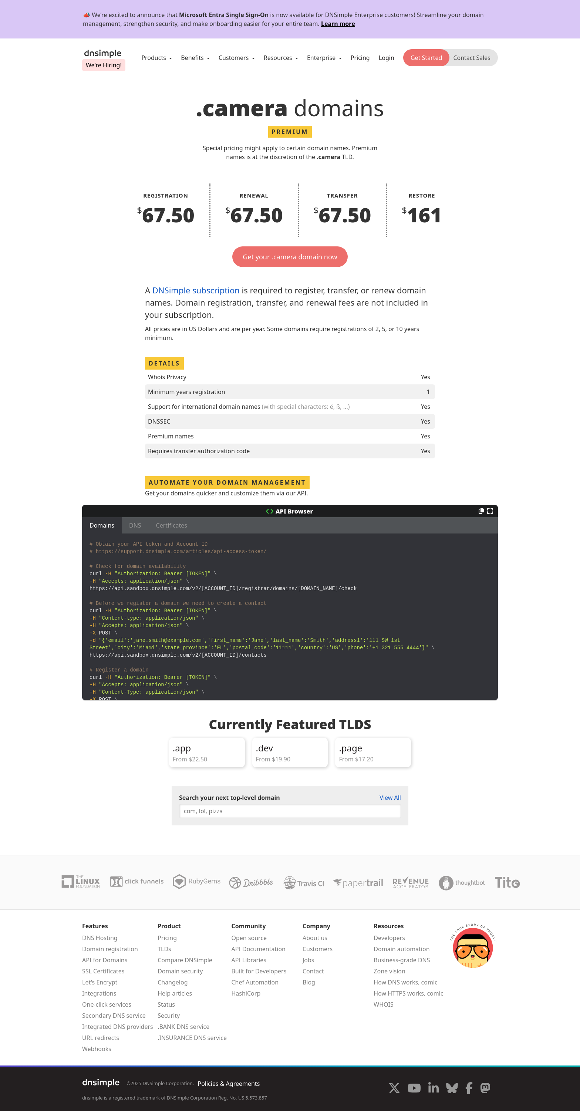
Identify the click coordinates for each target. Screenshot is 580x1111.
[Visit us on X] (394, 1089)
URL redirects (100, 1038)
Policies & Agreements (229, 1084)
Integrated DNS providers (117, 1027)
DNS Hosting (100, 938)
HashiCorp (245, 993)
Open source (249, 938)
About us (315, 938)
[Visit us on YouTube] (414, 1089)
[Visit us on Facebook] (469, 1089)
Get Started (426, 58)
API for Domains (104, 960)
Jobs (308, 960)
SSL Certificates (103, 971)
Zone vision (389, 971)
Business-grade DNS (402, 960)
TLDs (164, 949)
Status (166, 1004)
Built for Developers (258, 971)
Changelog (173, 982)
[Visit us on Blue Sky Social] (452, 1089)
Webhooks (96, 1049)
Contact (313, 971)
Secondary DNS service (114, 1015)
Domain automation (401, 949)
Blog (309, 982)
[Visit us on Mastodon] (485, 1089)
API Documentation (258, 949)
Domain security (180, 971)
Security (169, 1015)
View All (390, 798)
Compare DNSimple (185, 960)
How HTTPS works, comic (408, 993)
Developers (389, 938)
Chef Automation (255, 982)
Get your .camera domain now (290, 256)
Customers (318, 949)
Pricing (360, 58)
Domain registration (110, 949)
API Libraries (248, 960)
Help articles (175, 993)
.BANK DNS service (183, 1027)
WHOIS (383, 1004)
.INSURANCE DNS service (192, 1038)
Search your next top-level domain (229, 798)
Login (386, 58)
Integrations (99, 993)
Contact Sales (471, 58)
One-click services (106, 1004)
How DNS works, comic (405, 982)
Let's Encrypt (99, 982)
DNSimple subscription (196, 290)
